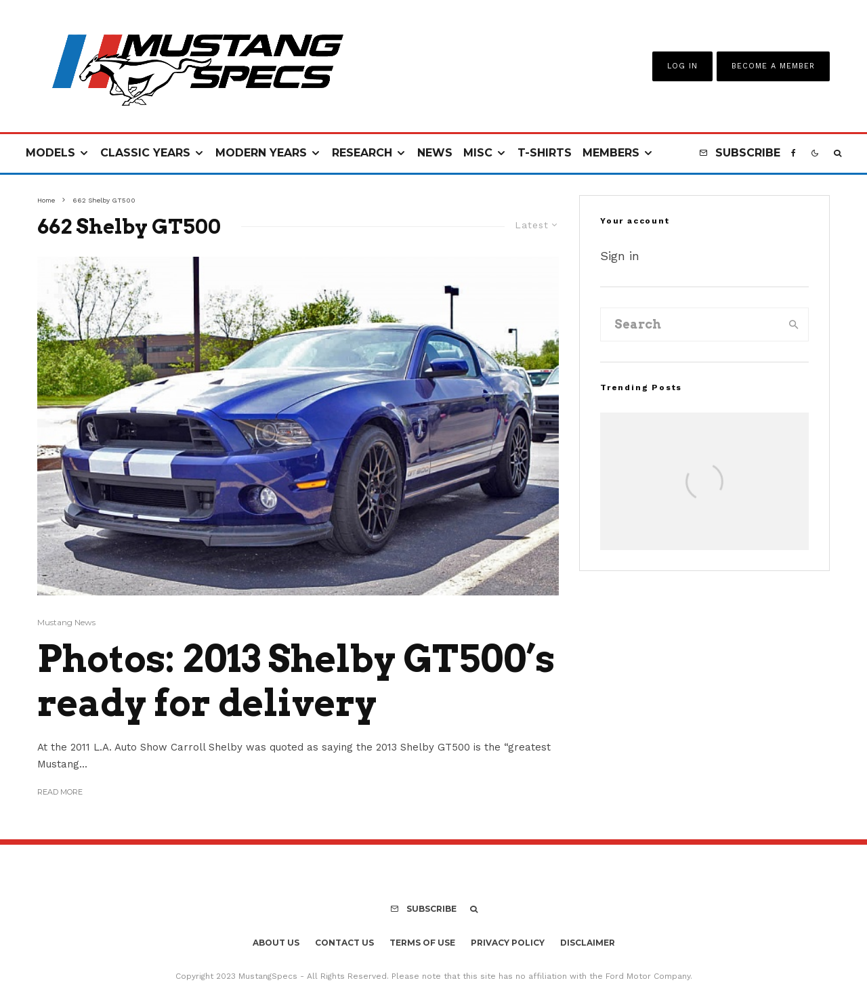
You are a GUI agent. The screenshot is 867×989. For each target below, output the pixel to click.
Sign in (619, 256)
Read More (60, 792)
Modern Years (261, 152)
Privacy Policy (508, 943)
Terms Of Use (422, 943)
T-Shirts (544, 152)
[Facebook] (793, 153)
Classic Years (145, 152)
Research (362, 152)
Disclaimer (587, 943)
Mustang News (66, 622)
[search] (794, 324)
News (434, 152)
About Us (276, 943)
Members (611, 152)
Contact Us (344, 943)
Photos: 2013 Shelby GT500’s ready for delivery (296, 681)
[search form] (690, 324)
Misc (477, 152)
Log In (682, 66)
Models (50, 152)
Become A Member (773, 66)
